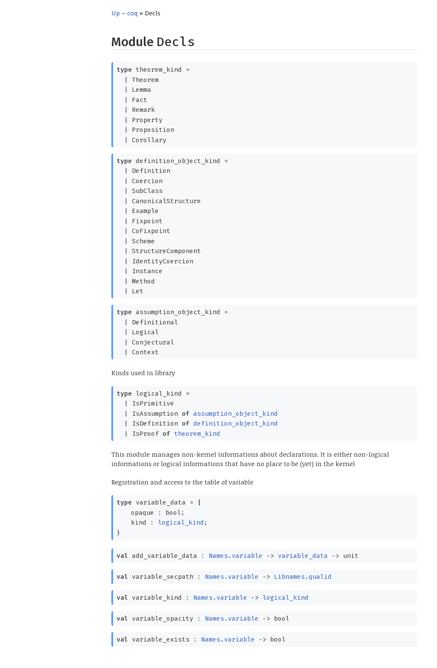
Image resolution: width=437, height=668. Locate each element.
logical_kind (181, 522)
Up (115, 13)
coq (132, 13)
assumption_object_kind (235, 413)
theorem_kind (197, 434)
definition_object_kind (235, 423)
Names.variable (235, 556)
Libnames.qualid (303, 576)
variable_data (303, 556)
